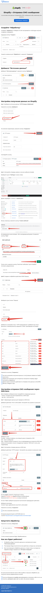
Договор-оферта (5, 588)
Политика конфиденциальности (8, 587)
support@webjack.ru (6, 590)
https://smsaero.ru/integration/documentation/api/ (18, 515)
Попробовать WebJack (21, 20)
